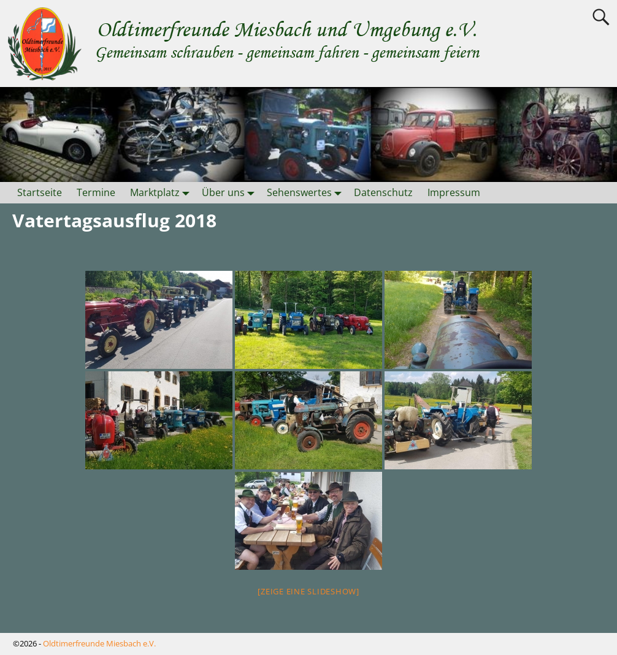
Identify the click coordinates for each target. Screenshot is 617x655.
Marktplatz (162, 192)
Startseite (39, 192)
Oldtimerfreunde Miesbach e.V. (99, 643)
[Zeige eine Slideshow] (308, 591)
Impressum (453, 192)
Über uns (230, 192)
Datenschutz (383, 192)
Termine (96, 192)
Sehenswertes (307, 192)
